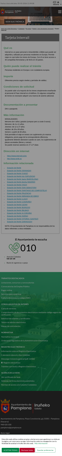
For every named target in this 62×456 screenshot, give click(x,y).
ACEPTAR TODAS (10, 450)
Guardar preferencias (45, 450)
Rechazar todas (27, 450)
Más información (41, 443)
